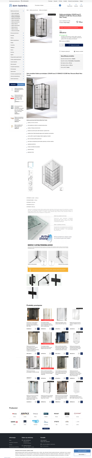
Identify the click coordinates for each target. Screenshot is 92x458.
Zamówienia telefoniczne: (18, 1)
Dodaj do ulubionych (65, 51)
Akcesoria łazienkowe (15, 76)
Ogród (12, 54)
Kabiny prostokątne (15, 16)
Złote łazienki (13, 64)
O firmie (60, 1)
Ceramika (13, 45)
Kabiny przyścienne (15, 22)
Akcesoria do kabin (15, 30)
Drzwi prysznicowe (15, 33)
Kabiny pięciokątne (15, 20)
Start (28, 10)
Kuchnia (12, 52)
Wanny (12, 38)
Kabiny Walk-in (14, 23)
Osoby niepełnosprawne (16, 59)
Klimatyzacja (13, 69)
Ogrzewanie (13, 71)
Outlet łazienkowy (14, 78)
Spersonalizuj (82, 444)
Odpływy (12, 47)
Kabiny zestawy (14, 29)
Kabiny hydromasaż (15, 25)
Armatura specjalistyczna (16, 74)
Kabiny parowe (14, 27)
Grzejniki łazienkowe (15, 66)
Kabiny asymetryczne (15, 18)
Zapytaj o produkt (79, 51)
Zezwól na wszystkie (82, 441)
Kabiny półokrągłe (15, 13)
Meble (12, 42)
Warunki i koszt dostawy (73, 1)
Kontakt (65, 1)
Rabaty (81, 1)
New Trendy (66, 22)
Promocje (50, 1)
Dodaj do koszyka (75, 45)
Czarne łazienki (14, 62)
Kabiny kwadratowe (15, 15)
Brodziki (12, 35)
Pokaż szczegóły (18, 455)
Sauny (12, 50)
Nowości (55, 1)
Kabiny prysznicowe (15, 11)
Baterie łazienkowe (15, 40)
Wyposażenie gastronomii (16, 57)
